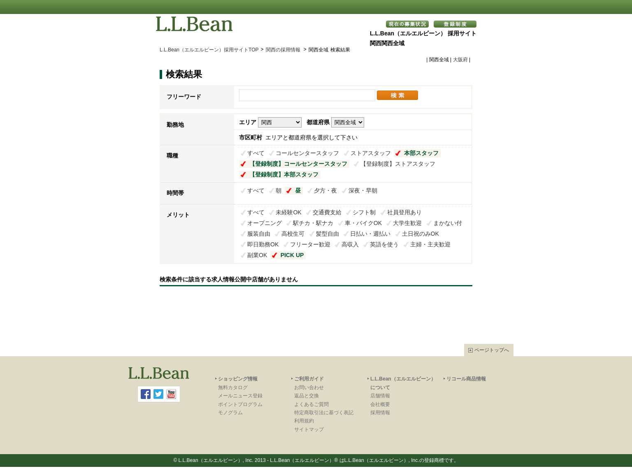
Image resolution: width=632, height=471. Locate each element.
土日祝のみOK (420, 233)
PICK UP (292, 255)
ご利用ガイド (309, 379)
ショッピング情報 (238, 379)
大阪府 (460, 60)
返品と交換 (306, 396)
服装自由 (258, 233)
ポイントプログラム (240, 404)
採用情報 (380, 412)
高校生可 (292, 233)
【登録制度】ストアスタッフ (397, 163)
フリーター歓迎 (310, 244)
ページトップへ (491, 350)
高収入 (350, 244)
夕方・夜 (325, 190)
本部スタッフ (421, 153)
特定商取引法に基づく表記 (323, 412)
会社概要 (380, 404)
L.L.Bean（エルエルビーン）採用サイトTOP (209, 50)
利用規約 (304, 421)
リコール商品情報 (466, 379)
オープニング (264, 223)
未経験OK (288, 212)
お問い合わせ (309, 387)
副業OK (257, 255)
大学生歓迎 (407, 223)
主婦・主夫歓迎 (430, 244)
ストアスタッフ (371, 153)
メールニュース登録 (240, 396)
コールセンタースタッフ (307, 153)
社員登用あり (404, 212)
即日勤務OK (263, 244)
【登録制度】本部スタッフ (283, 174)
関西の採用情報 (284, 50)
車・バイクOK (363, 223)
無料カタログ (233, 387)
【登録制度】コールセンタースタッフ (298, 163)
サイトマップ (309, 429)
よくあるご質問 (311, 404)
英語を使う (384, 244)
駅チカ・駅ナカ (313, 223)
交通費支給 (327, 212)
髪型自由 (327, 233)
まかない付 (447, 223)
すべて (256, 153)
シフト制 (364, 212)
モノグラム (230, 412)
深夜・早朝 (363, 190)
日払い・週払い (370, 233)
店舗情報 (380, 396)
